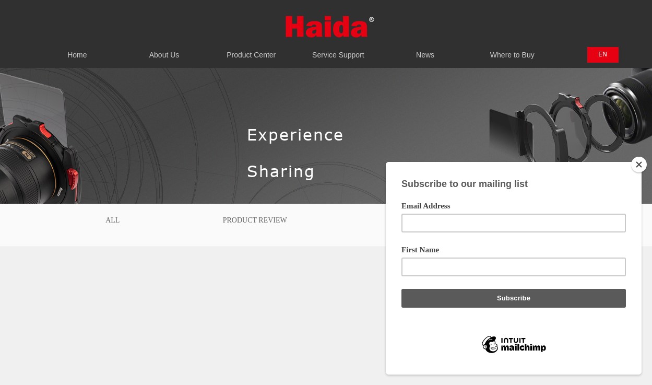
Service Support (338, 49)
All (112, 220)
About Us (164, 49)
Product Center (251, 49)
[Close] (639, 164)
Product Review (255, 220)
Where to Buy (512, 49)
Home (77, 49)
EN (602, 53)
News (425, 49)
